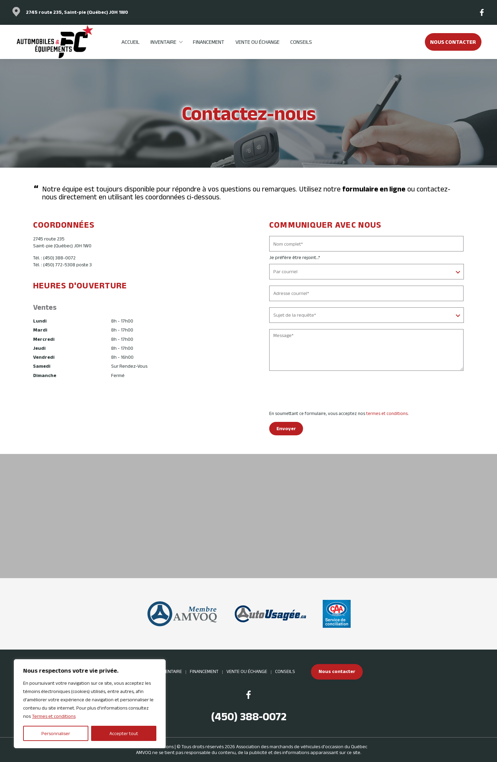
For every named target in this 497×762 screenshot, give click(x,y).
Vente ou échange (257, 42)
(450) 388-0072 (59, 257)
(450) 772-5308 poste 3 (67, 264)
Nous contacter (453, 42)
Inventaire (163, 42)
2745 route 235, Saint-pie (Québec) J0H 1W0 (77, 12)
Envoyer (286, 428)
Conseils (301, 42)
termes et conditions (387, 413)
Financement (208, 42)
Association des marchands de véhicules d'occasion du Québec (301, 746)
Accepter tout (123, 733)
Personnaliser (55, 733)
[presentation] (321, 391)
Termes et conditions (54, 716)
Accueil (130, 42)
